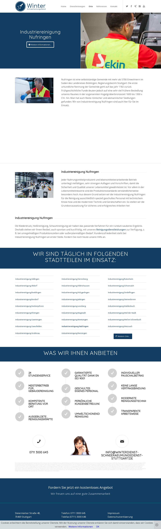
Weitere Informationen (81, 526)
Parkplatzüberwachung (29, 470)
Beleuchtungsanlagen (126, 465)
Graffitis (54, 465)
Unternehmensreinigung (105, 463)
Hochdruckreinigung (19, 465)
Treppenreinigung (86, 465)
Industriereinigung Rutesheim (120, 279)
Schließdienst (113, 469)
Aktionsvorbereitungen (103, 469)
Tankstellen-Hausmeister (64, 466)
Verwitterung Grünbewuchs (67, 465)
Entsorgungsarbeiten (124, 467)
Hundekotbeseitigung (116, 463)
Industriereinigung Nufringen (75, 326)
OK (97, 526)
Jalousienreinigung (29, 467)
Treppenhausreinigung (95, 465)
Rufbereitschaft (79, 469)
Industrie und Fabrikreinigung (54, 463)
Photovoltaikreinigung (41, 466)
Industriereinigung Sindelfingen (121, 292)
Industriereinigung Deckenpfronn (29, 306)
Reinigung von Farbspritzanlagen (36, 464)
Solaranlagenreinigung (52, 466)
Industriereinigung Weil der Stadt (122, 313)
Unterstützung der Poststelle (71, 468)
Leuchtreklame (116, 465)
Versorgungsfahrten (113, 467)
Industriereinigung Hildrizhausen (76, 285)
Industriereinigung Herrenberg (75, 279)
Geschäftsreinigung (42, 463)
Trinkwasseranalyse (137, 463)
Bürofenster (135, 465)
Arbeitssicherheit (54, 469)
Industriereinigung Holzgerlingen (75, 292)
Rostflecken (78, 465)
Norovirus (22, 466)
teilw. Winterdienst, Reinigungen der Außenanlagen (47, 470)
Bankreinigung (33, 463)
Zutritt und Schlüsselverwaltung (62, 467)
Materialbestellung (121, 468)
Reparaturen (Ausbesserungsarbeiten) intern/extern (40, 468)
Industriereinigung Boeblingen (28, 292)
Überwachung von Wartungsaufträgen (30, 469)
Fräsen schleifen (43, 465)
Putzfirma (17, 466)
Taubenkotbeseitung (127, 463)
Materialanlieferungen (102, 467)
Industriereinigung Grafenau (27, 333)
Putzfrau (90, 463)
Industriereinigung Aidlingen (27, 279)
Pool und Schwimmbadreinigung (123, 466)
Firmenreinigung (25, 463)
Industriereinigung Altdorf (26, 285)
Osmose (91, 466)
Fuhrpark (114, 468)
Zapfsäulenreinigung (110, 464)
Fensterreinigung (38, 467)
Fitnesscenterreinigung (48, 467)
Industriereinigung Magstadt (74, 313)
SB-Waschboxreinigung (76, 464)
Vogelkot (58, 465)
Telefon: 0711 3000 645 (73, 513)
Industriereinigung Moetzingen (75, 319)
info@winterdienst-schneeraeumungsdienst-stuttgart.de (122, 455)
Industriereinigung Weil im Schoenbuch (124, 319)
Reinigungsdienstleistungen (111, 229)
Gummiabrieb (28, 465)
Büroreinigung (18, 463)
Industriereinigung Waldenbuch (121, 306)
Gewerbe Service (84, 463)
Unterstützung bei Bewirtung (91, 469)
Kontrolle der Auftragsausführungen (125, 469)
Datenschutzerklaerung (120, 516)
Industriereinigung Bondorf (26, 299)
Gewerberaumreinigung (136, 466)
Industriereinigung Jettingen (73, 299)
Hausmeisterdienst (19, 467)
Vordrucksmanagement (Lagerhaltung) (101, 468)
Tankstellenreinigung (49, 464)
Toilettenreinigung (75, 463)
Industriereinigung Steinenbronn (122, 299)
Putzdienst (140, 465)
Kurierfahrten (73, 467)
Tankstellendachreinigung (88, 464)
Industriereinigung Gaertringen (28, 319)
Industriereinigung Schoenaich (121, 285)
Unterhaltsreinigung (83, 466)
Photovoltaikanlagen (30, 466)
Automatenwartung (58, 468)
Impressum (114, 513)
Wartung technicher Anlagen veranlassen (87, 467)
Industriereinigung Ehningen (27, 313)
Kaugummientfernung (139, 464)
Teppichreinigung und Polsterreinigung (124, 464)
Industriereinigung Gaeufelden (28, 326)
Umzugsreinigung (74, 466)
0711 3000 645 (38, 452)
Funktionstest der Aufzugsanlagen (67, 469)
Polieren (49, 465)
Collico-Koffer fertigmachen (85, 468)
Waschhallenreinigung (100, 464)
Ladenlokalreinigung (65, 463)
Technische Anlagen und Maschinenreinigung (104, 466)
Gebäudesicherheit (44, 469)
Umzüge (131, 467)
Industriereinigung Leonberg (74, 306)
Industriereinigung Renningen (74, 333)
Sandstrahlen (35, 465)
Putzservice (96, 463)
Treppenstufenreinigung (107, 465)
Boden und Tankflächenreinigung (62, 464)
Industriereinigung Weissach (120, 326)
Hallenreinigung (24, 464)
